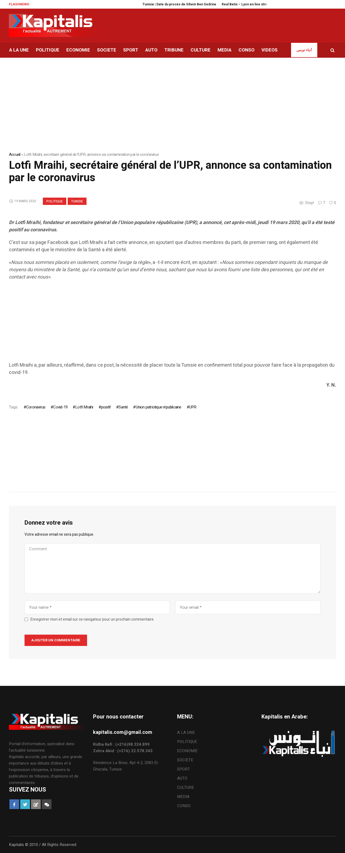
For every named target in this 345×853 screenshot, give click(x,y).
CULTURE (185, 787)
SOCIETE (185, 760)
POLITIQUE (54, 201)
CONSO (184, 806)
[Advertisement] (170, 324)
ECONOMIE (187, 751)
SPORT (183, 769)
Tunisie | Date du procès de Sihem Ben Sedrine (185, 4)
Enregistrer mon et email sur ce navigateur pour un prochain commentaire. (92, 619)
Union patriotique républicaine (158, 407)
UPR (192, 407)
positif (106, 407)
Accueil (14, 154)
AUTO (182, 778)
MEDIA (183, 797)
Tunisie (77, 201)
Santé (123, 407)
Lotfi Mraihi (84, 407)
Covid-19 (60, 407)
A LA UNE (186, 732)
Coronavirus (35, 407)
